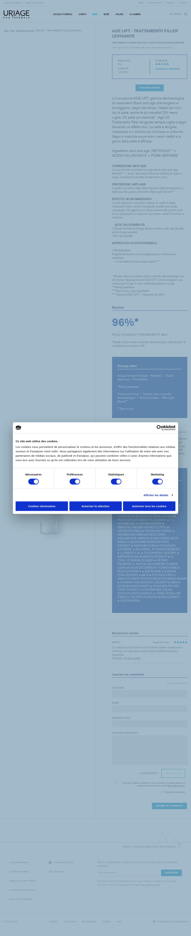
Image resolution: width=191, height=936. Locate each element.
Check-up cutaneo (34, 3)
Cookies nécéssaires (41, 506)
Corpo (82, 14)
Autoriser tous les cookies (149, 506)
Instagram (56, 871)
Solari (119, 14)
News (141, 3)
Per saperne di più (175, 785)
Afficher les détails (155, 495)
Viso (95, 14)
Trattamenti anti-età (25, 30)
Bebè (106, 14)
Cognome (118, 688)
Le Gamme (135, 14)
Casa (6, 30)
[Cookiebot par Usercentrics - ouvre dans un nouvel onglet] (159, 427)
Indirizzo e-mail (121, 718)
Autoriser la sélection (96, 506)
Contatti (183, 3)
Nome (115, 703)
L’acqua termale (63, 14)
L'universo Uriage (12, 3)
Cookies (106, 921)
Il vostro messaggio (125, 733)
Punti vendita (155, 3)
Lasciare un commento (168, 68)
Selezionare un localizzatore (170, 921)
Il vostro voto (148, 773)
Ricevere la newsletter (173, 792)
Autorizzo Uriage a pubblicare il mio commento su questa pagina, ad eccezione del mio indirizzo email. (149, 784)
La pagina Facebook (61, 862)
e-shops (170, 3)
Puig (119, 921)
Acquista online (149, 87)
